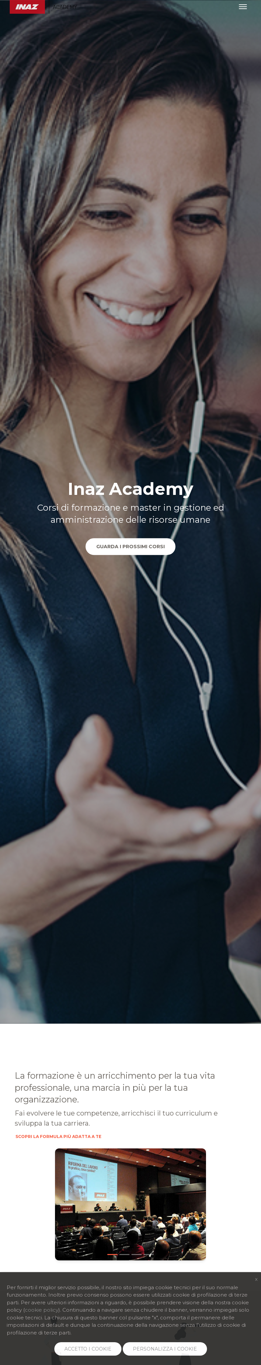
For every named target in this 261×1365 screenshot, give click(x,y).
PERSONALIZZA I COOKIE (165, 1349)
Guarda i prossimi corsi (130, 547)
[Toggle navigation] (242, 7)
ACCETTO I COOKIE (87, 1349)
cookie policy (41, 1310)
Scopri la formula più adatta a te (58, 1137)
